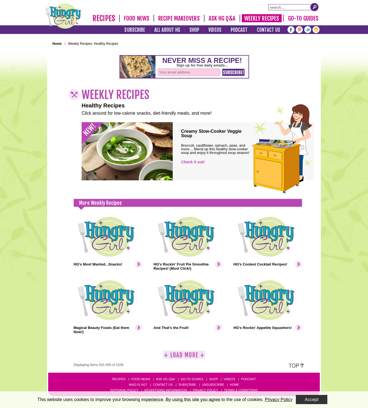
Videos (214, 30)
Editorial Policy (124, 390)
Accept (311, 399)
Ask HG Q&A (222, 18)
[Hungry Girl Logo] (63, 16)
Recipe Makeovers (179, 18)
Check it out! (193, 162)
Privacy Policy (205, 390)
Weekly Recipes (261, 18)
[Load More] (184, 357)
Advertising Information (165, 390)
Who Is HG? (138, 384)
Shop (194, 30)
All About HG (167, 30)
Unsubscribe (213, 384)
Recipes (103, 18)
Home (234, 384)
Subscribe (134, 30)
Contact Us (268, 30)
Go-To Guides (303, 18)
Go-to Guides (192, 379)
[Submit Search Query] (314, 7)
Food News (136, 18)
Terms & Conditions (241, 390)
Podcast (239, 30)
